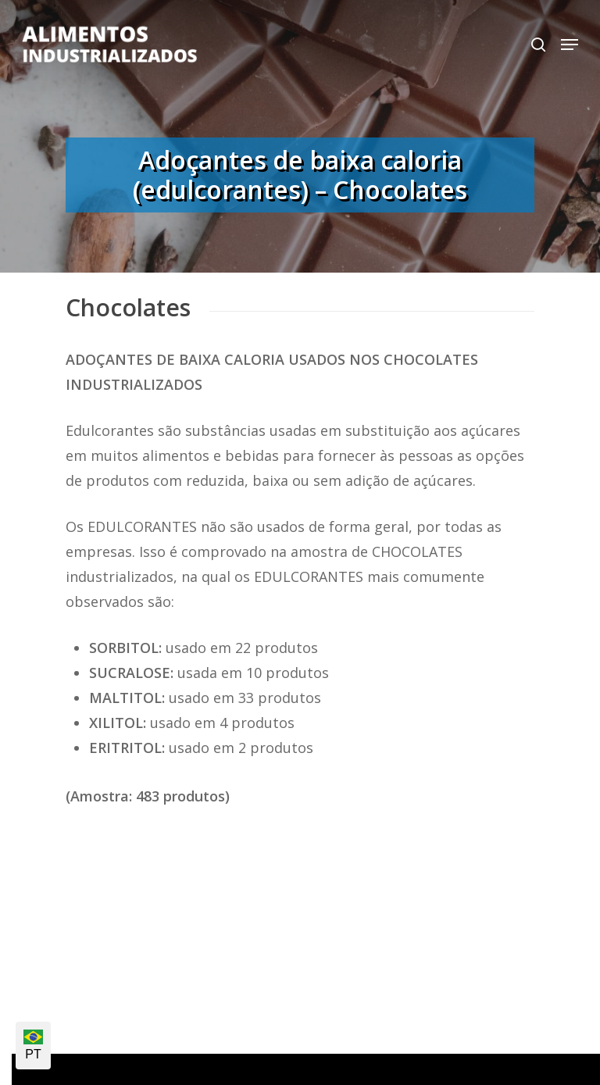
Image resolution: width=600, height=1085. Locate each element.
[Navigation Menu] (569, 44)
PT (33, 1045)
